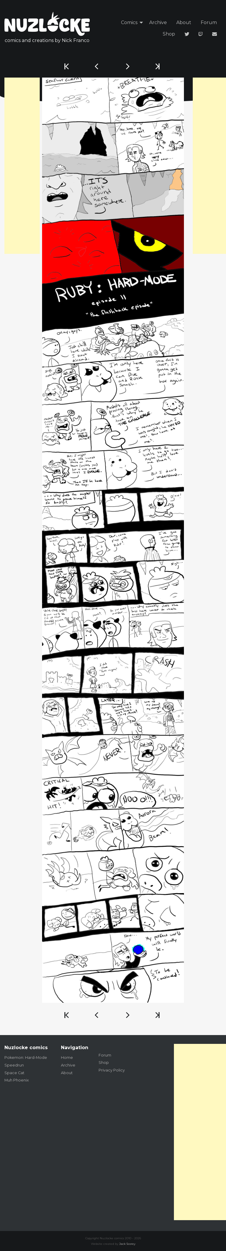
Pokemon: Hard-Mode (25, 1057)
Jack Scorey (127, 1243)
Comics (129, 22)
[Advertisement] (22, 166)
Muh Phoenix (16, 1080)
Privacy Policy (112, 1070)
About (183, 22)
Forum (209, 22)
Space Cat (14, 1073)
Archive (158, 22)
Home (67, 1057)
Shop (169, 34)
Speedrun (14, 1065)
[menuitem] (130, 22)
